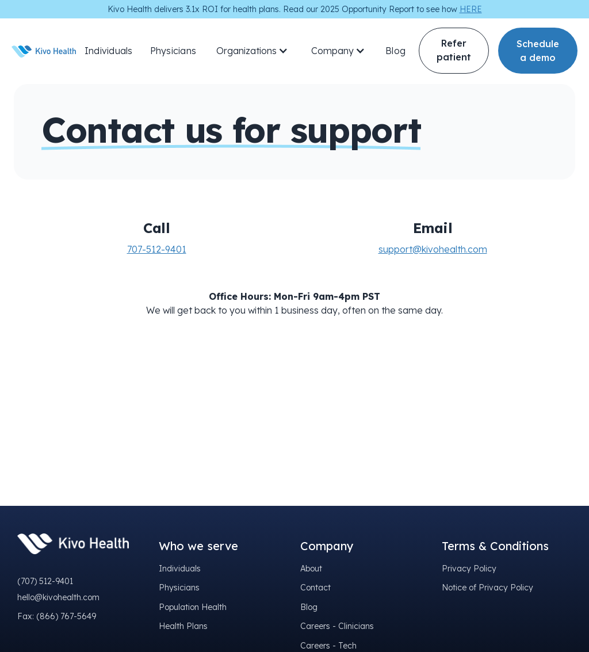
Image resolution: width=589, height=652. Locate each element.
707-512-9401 (156, 249)
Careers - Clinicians (337, 626)
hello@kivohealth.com (58, 597)
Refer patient (454, 50)
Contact (315, 587)
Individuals (109, 50)
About (311, 568)
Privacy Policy (469, 568)
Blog (395, 50)
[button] (252, 50)
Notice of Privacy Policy (487, 587)
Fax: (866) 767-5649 (56, 616)
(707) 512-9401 (45, 581)
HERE (471, 9)
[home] (44, 51)
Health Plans (183, 626)
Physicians (173, 50)
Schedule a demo (538, 50)
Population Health (193, 607)
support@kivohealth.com (432, 249)
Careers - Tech (328, 645)
